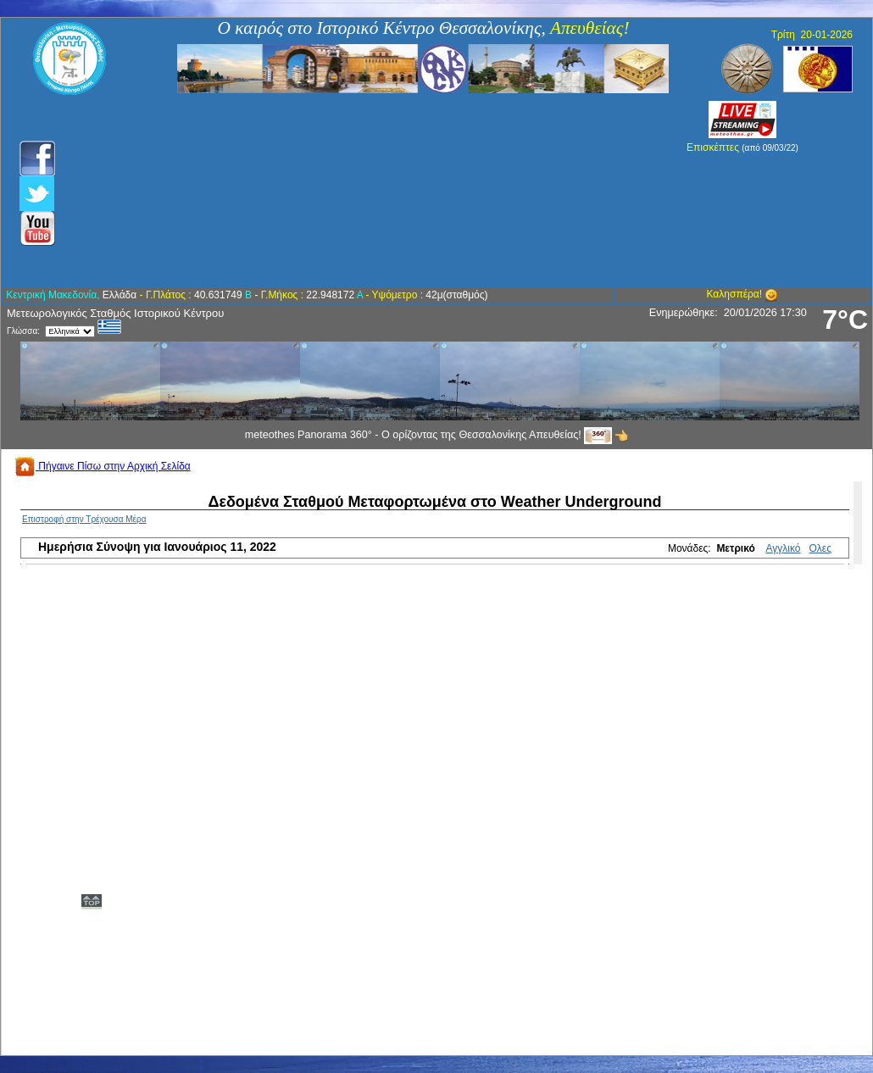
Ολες (820, 548)
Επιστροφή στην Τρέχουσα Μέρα (84, 519)
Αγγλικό (783, 548)
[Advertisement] (345, 190)
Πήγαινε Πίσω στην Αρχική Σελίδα (102, 466)
